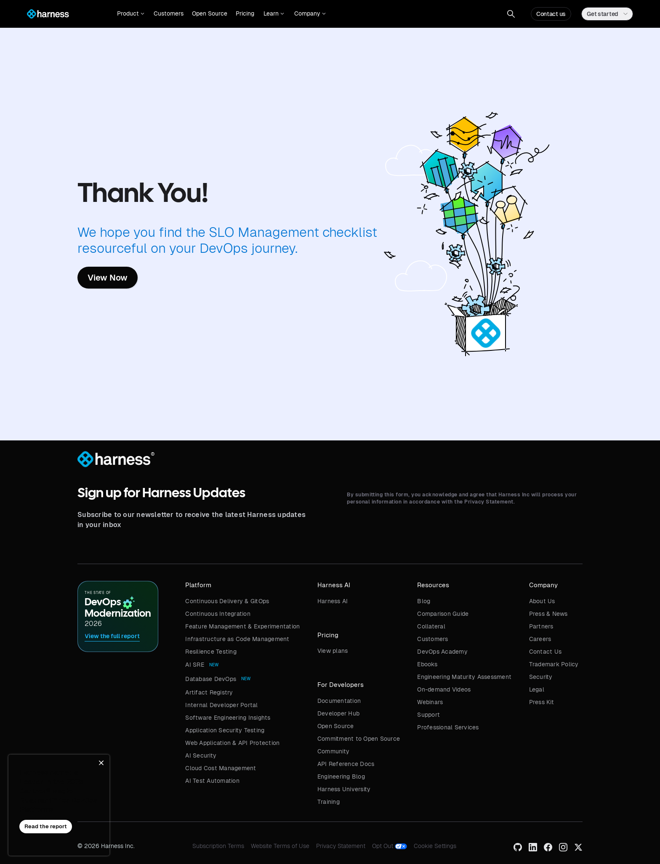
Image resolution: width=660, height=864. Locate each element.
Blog (423, 601)
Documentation (339, 701)
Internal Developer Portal (221, 705)
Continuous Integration (217, 614)
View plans (332, 651)
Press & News (548, 614)
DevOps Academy (442, 652)
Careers (540, 639)
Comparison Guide (442, 614)
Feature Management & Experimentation (242, 626)
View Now (108, 277)
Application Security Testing (224, 730)
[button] (130, 13)
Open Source (209, 13)
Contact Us (545, 652)
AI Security (200, 755)
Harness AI (332, 601)
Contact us (551, 14)
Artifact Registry (209, 692)
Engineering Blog (341, 776)
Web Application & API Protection (232, 743)
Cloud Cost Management (220, 768)
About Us (542, 601)
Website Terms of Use (280, 846)
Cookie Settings (435, 846)
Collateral (431, 626)
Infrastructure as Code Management (237, 639)
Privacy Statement (340, 846)
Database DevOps (210, 679)
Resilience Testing (211, 652)
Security (541, 677)
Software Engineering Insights (227, 718)
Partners (541, 626)
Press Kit (541, 702)
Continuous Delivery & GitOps (227, 601)
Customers (169, 13)
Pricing (245, 13)
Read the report (45, 826)
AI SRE (194, 665)
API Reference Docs (346, 764)
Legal (536, 689)
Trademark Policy (554, 664)
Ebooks (427, 664)
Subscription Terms (218, 846)
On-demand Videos (444, 689)
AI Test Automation (212, 781)
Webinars (430, 702)
